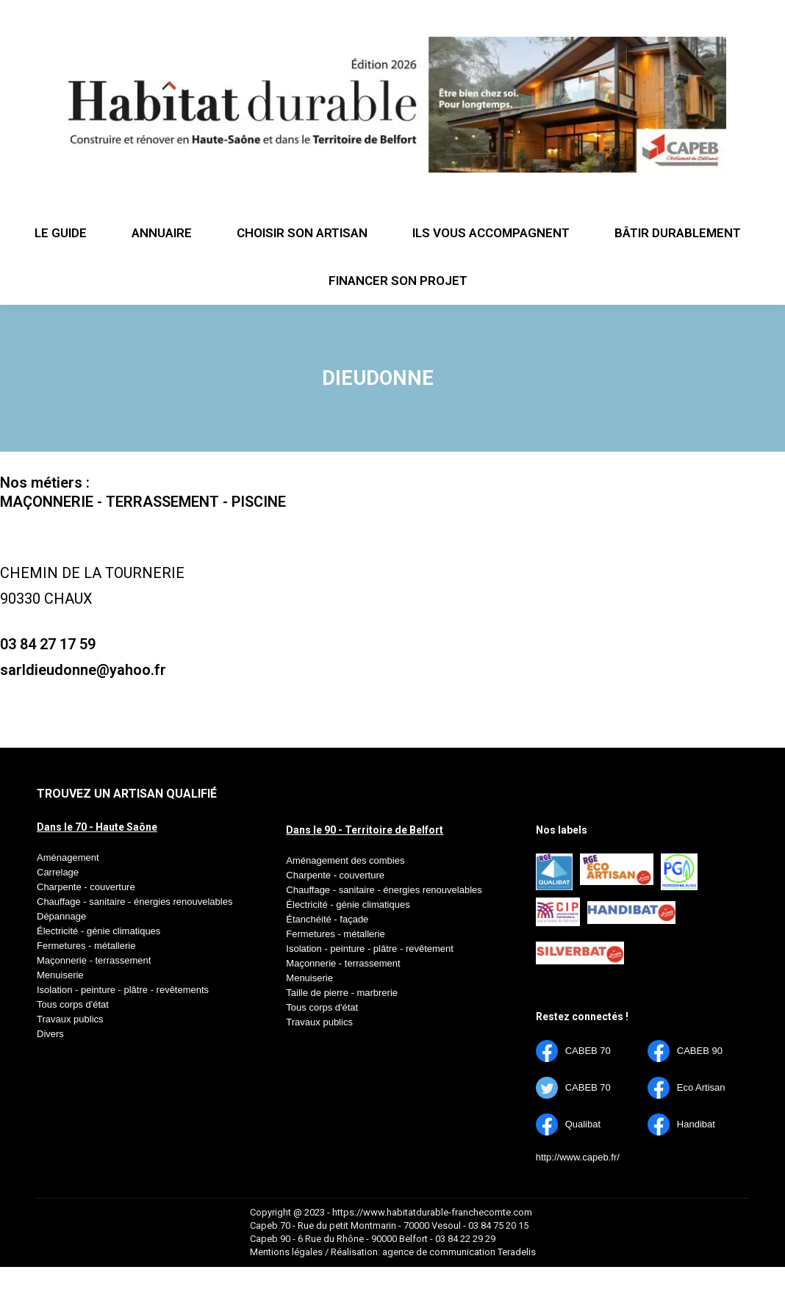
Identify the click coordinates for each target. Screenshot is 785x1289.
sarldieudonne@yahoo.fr (83, 670)
